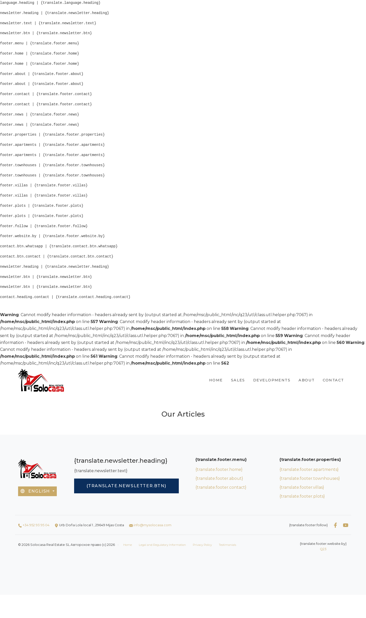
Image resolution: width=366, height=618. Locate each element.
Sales (238, 380)
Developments (271, 380)
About (307, 380)
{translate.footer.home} (218, 469)
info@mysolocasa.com (152, 525)
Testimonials (227, 545)
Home (216, 380)
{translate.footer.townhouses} (309, 478)
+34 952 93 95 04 (36, 525)
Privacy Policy (202, 545)
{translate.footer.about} (219, 478)
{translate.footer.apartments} (308, 469)
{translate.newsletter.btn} (127, 485)
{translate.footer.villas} (301, 487)
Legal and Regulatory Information (162, 545)
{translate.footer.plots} (302, 496)
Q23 (323, 549)
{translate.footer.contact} (220, 487)
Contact (333, 380)
